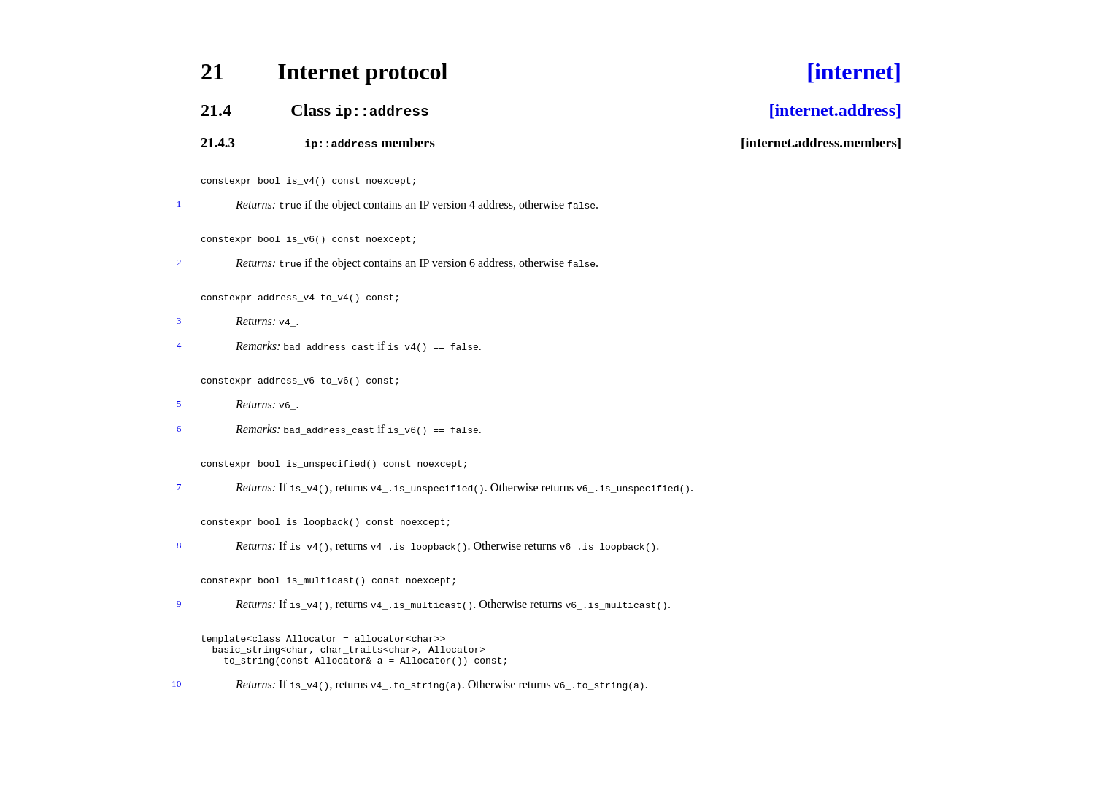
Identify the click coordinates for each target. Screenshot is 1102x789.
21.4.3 (218, 142)
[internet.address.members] (821, 142)
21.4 (216, 110)
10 (176, 723)
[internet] (853, 71)
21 (212, 71)
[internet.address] (834, 110)
